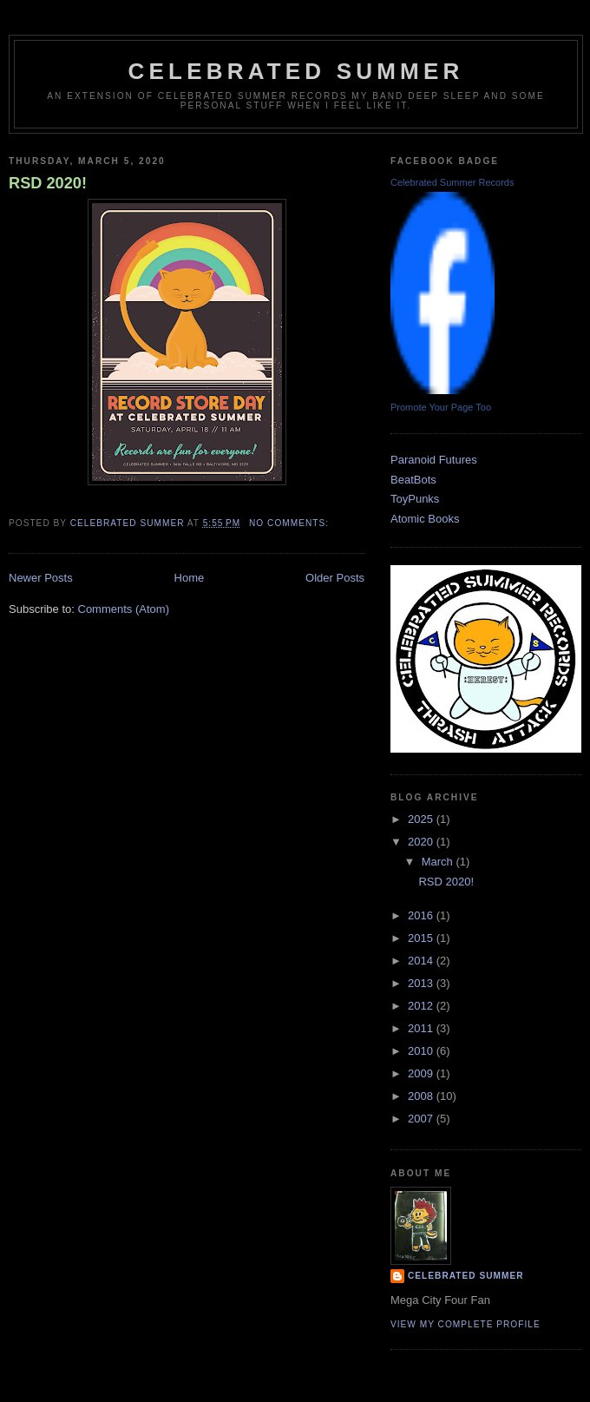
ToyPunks (414, 498)
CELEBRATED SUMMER (296, 71)
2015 (422, 938)
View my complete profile (465, 1324)
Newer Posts (41, 577)
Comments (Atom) (123, 608)
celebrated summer (466, 1275)
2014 (422, 960)
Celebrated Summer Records (452, 182)
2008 (422, 1096)
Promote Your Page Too (440, 407)
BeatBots (413, 479)
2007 (422, 1118)
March (439, 861)
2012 (422, 1005)
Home (189, 577)
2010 (422, 1050)
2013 (422, 983)
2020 (422, 841)
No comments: (290, 523)
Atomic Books (424, 518)
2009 (422, 1073)
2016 (422, 915)
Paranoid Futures (433, 459)
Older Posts (334, 577)
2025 (422, 819)
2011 (422, 1028)
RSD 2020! (48, 183)
